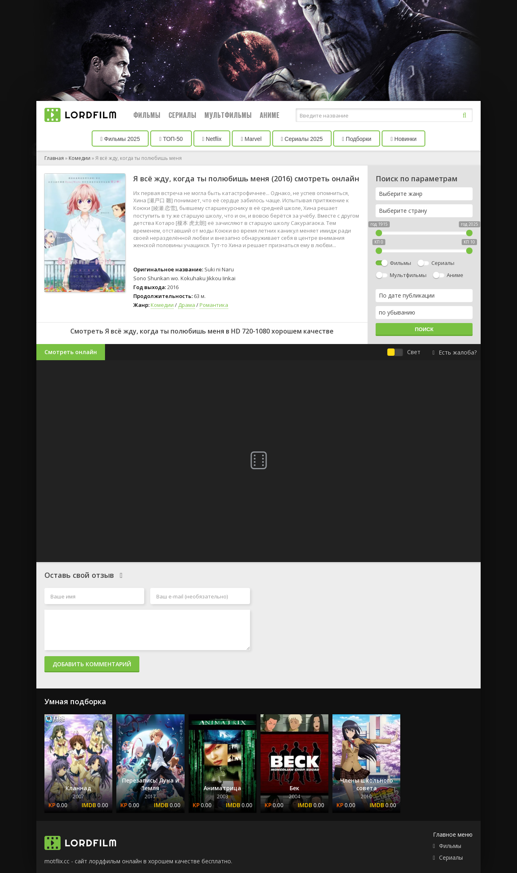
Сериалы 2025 (302, 139)
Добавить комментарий (92, 664)
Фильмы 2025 (120, 139)
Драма (186, 304)
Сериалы (182, 115)
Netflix (212, 139)
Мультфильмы (228, 115)
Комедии (79, 158)
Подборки (356, 139)
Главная (54, 158)
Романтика (214, 304)
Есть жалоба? (455, 352)
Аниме (270, 115)
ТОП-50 (171, 139)
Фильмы (146, 115)
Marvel (251, 139)
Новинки (403, 139)
